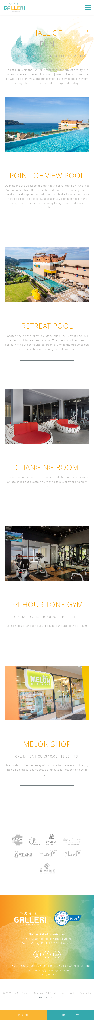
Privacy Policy (47, 974)
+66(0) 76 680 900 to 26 (26, 965)
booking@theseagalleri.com (52, 970)
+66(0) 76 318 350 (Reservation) (69, 965)
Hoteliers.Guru (47, 997)
